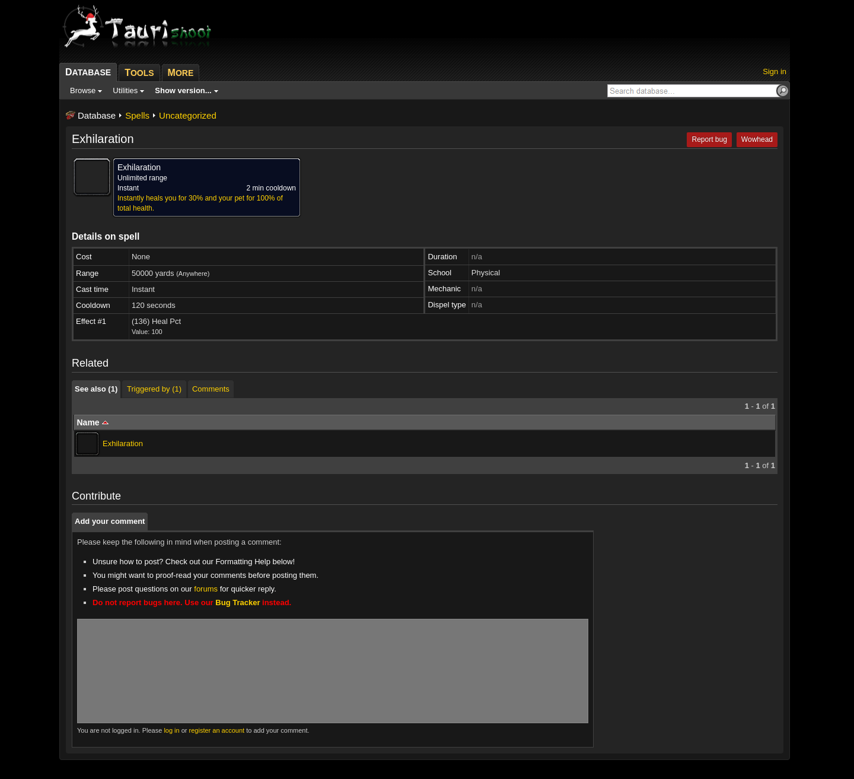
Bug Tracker (237, 602)
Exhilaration (123, 443)
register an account (217, 730)
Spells (137, 115)
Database (97, 115)
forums (206, 588)
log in (171, 730)
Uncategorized (187, 115)
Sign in (774, 71)
